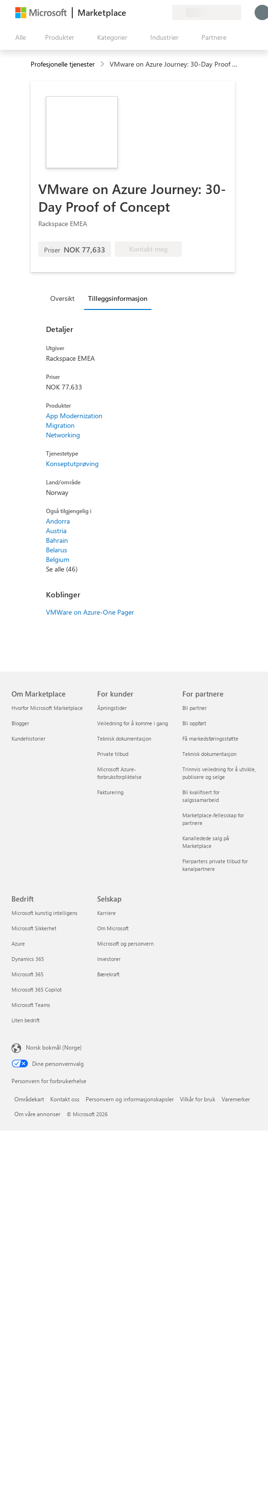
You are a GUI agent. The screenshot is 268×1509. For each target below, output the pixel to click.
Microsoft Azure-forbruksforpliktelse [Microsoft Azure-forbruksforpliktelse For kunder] (119, 773)
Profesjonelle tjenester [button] (63, 64)
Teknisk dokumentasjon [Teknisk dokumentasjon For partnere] (209, 753)
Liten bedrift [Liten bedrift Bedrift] (25, 1020)
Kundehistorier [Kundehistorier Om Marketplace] (28, 738)
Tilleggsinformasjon (117, 298)
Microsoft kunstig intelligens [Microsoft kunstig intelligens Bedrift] (44, 912)
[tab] (65, 298)
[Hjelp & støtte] (141, 12)
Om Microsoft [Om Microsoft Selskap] (113, 928)
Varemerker (236, 1099)
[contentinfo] (103, 64)
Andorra (58, 521)
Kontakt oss (64, 1099)
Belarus (56, 549)
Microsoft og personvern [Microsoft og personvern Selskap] (125, 943)
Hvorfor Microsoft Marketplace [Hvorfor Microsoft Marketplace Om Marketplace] (47, 707)
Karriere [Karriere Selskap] (106, 912)
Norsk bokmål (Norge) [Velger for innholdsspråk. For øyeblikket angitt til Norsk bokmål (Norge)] (54, 1047)
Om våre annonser (37, 1114)
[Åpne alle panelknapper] (19, 37)
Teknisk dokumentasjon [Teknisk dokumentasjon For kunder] (124, 738)
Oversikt (62, 298)
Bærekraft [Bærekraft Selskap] (108, 974)
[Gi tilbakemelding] (130, 12)
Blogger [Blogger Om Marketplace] (20, 723)
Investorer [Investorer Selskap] (109, 958)
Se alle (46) (62, 568)
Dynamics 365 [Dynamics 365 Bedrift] (27, 958)
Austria (56, 530)
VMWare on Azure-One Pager (90, 612)
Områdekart (29, 1099)
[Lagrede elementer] (153, 12)
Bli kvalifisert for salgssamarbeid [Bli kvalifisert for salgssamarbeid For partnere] (201, 796)
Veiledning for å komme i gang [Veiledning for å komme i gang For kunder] (132, 723)
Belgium (57, 559)
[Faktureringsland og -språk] (206, 12)
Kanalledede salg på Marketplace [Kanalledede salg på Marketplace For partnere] (205, 842)
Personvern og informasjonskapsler (130, 1099)
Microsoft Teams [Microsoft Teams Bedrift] (30, 1004)
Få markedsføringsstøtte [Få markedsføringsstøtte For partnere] (210, 738)
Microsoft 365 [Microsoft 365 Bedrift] (27, 974)
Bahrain (57, 540)
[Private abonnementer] (164, 12)
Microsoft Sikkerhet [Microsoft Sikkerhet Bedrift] (33, 928)
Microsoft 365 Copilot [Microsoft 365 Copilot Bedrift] (36, 989)
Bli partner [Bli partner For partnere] (194, 707)
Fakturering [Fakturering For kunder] (110, 792)
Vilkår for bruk (197, 1099)
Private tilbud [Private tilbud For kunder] (112, 753)
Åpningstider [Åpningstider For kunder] (112, 707)
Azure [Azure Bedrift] (18, 943)
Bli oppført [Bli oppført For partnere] (194, 723)
